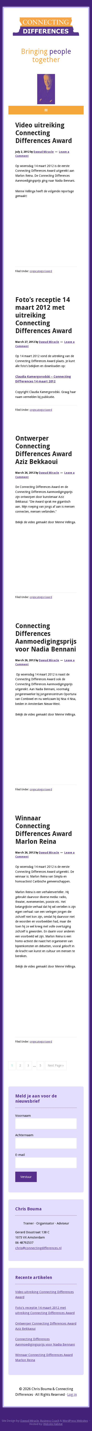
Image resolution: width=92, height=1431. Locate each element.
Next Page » (56, 1065)
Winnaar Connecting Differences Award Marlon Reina (43, 829)
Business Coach (49, 1420)
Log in (72, 1394)
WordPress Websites (75, 1420)
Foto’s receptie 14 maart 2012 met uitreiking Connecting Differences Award (43, 315)
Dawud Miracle (29, 1420)
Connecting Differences (46, 26)
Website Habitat (53, 1424)
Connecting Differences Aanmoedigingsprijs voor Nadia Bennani (46, 637)
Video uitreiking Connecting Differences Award (43, 132)
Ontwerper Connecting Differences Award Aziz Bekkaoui (43, 450)
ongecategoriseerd (41, 271)
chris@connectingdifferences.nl (38, 1248)
